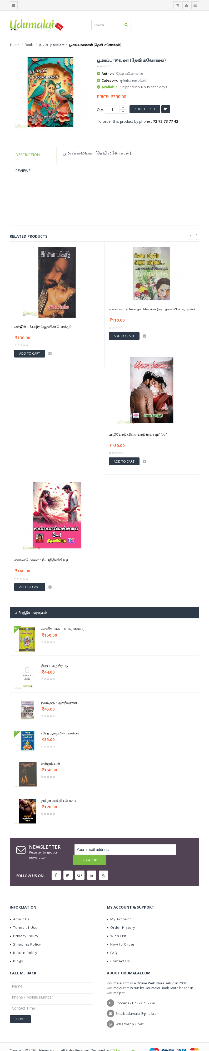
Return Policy (23, 942)
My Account (119, 908)
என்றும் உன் (50, 763)
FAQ (112, 942)
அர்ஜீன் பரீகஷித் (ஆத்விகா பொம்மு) (42, 326)
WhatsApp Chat (130, 1013)
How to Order (121, 933)
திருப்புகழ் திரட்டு (54, 665)
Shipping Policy (25, 933)
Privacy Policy (24, 925)
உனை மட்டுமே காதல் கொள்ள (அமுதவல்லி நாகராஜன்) (152, 309)
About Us (20, 908)
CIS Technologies (123, 1040)
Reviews (23, 170)
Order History (121, 917)
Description (27, 154)
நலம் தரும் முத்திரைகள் (59, 702)
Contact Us (118, 950)
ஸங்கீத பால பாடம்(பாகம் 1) (62, 628)
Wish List (117, 925)
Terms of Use (24, 917)
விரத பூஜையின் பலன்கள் (61, 733)
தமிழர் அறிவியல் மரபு (58, 800)
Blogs (16, 950)
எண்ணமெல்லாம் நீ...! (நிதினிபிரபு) (41, 559)
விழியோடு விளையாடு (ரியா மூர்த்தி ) (138, 434)
